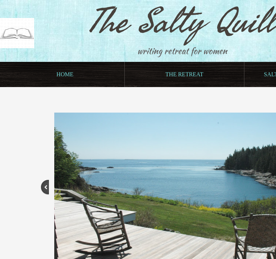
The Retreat (184, 74)
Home (64, 74)
